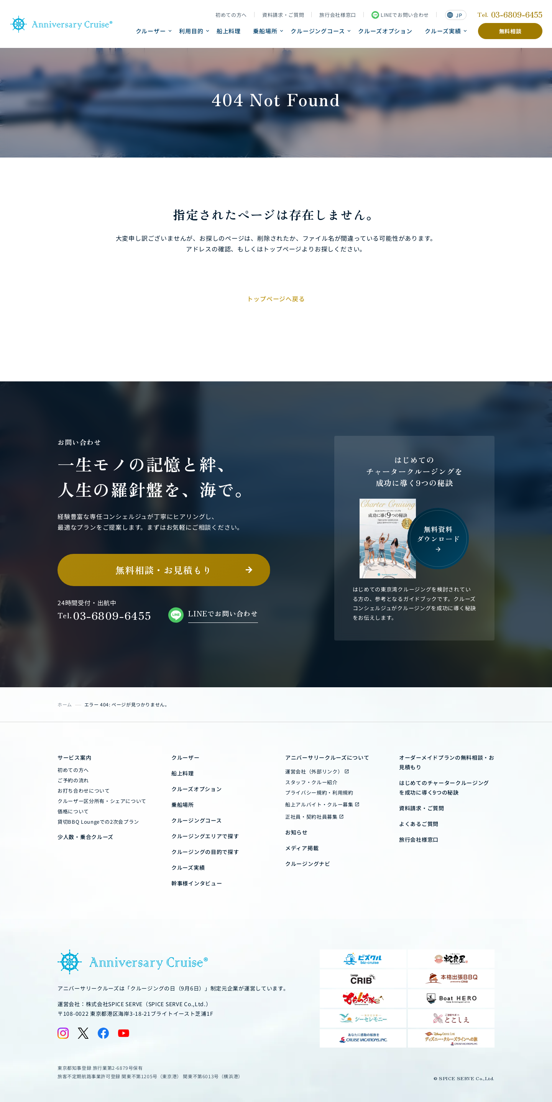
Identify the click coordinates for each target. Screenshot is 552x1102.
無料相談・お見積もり (163, 569)
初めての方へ (231, 14)
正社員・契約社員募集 (311, 816)
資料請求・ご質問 (283, 14)
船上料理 (229, 31)
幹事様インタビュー (196, 883)
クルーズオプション (385, 31)
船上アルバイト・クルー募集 (319, 804)
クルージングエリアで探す (205, 836)
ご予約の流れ (73, 780)
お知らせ (296, 832)
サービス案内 (74, 757)
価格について (73, 811)
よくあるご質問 (419, 824)
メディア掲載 (302, 848)
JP (454, 15)
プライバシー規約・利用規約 (319, 792)
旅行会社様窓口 (337, 14)
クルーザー (151, 31)
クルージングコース (318, 31)
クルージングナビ (307, 863)
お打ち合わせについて (84, 790)
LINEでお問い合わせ (400, 15)
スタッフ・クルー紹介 (311, 782)
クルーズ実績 (443, 31)
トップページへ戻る (276, 298)
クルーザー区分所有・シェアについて (102, 801)
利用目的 (191, 31)
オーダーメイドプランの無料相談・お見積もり (447, 762)
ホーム (65, 704)
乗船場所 (265, 31)
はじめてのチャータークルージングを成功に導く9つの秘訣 (444, 787)
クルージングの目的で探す (205, 852)
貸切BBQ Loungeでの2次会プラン (98, 821)
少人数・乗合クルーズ (85, 837)
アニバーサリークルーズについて (327, 757)
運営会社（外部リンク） (314, 771)
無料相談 (510, 31)
